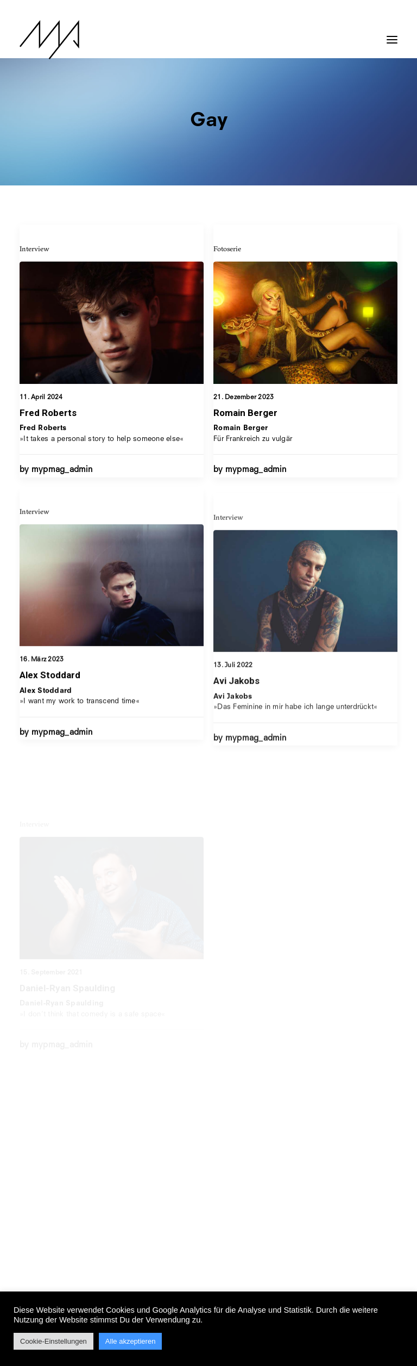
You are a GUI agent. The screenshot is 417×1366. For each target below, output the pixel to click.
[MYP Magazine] (49, 39)
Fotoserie (227, 248)
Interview (34, 248)
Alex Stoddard (50, 720)
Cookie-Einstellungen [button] (53, 1341)
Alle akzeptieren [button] (130, 1341)
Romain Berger (245, 412)
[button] (392, 34)
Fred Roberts (48, 412)
